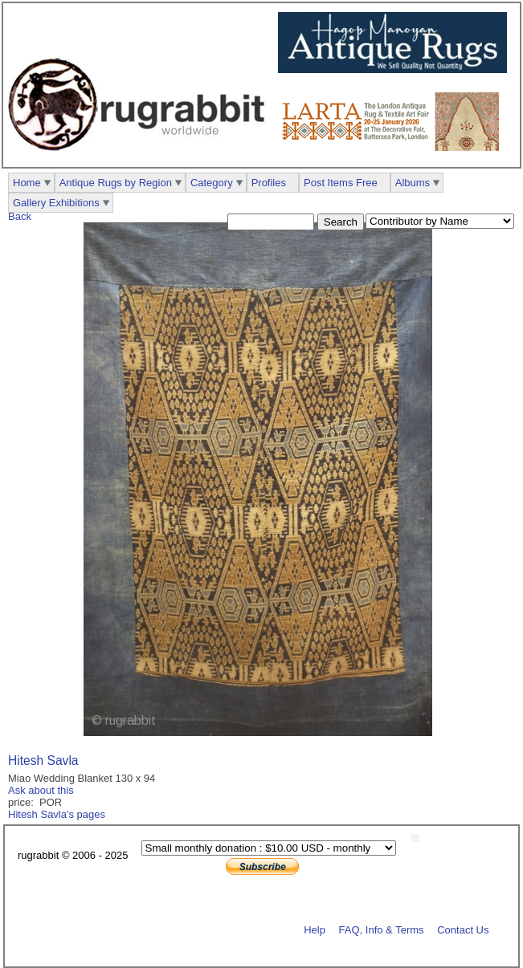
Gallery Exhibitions (56, 203)
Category (211, 183)
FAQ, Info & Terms (381, 929)
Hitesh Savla (43, 760)
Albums (412, 183)
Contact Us (462, 929)
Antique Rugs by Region (115, 183)
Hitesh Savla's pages (56, 814)
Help (314, 929)
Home (27, 183)
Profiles (268, 183)
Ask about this (41, 790)
